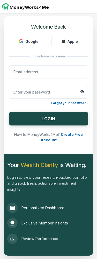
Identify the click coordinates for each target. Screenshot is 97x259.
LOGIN (48, 118)
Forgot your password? (69, 103)
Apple (70, 41)
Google (29, 41)
